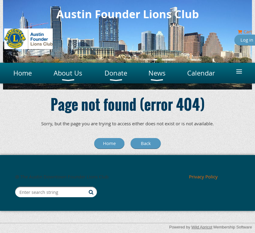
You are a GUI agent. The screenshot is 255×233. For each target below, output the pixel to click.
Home (109, 143)
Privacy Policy (203, 177)
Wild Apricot (201, 227)
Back (146, 143)
